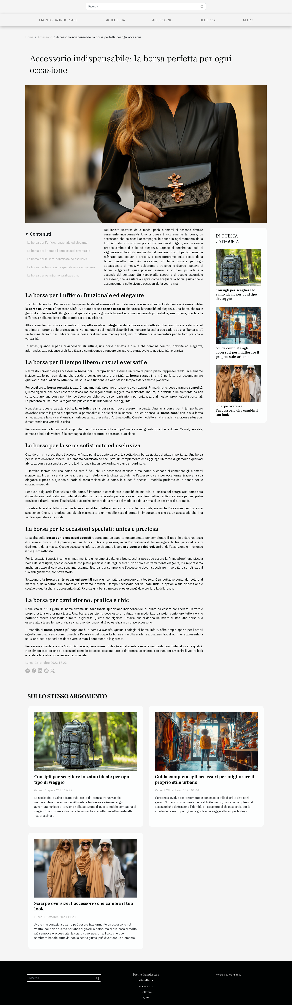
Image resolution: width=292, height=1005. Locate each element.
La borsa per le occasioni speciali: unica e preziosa (61, 267)
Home (29, 37)
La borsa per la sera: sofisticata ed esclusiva (57, 259)
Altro (248, 20)
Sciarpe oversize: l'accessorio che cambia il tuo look (237, 410)
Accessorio (162, 20)
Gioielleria (115, 20)
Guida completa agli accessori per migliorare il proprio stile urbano (237, 352)
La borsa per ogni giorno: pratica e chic (53, 275)
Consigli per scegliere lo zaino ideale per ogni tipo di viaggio (236, 294)
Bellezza (208, 20)
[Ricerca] (146, 6)
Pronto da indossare (58, 20)
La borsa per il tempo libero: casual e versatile (58, 251)
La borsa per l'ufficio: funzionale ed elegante (57, 242)
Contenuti (40, 234)
